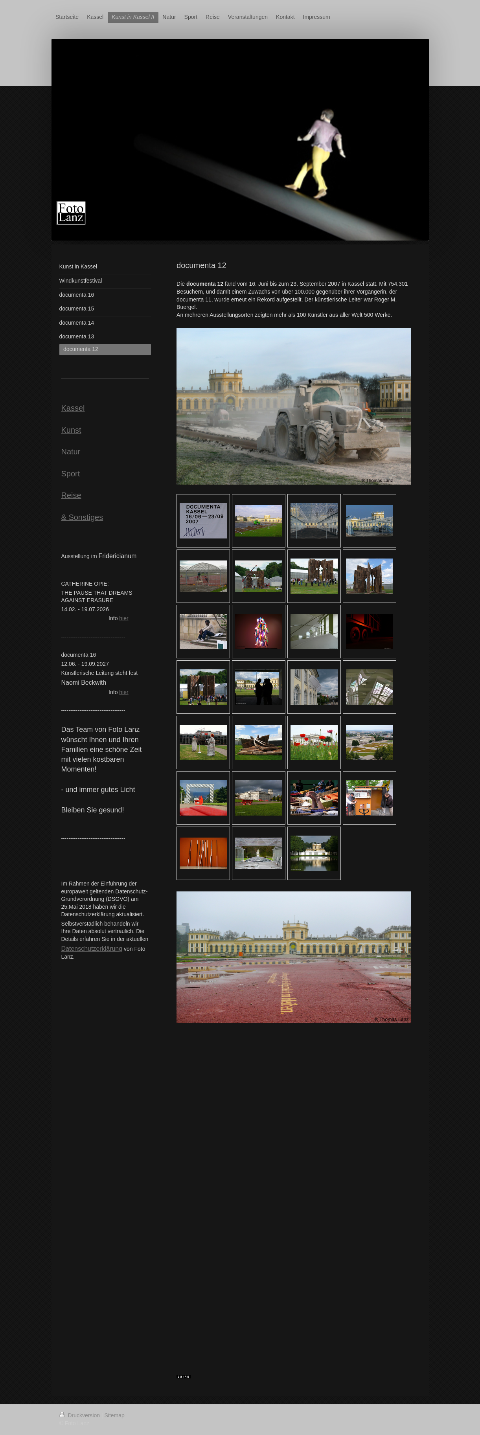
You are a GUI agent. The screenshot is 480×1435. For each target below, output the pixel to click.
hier (123, 618)
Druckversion (80, 1415)
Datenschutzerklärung (92, 948)
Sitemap (115, 1415)
